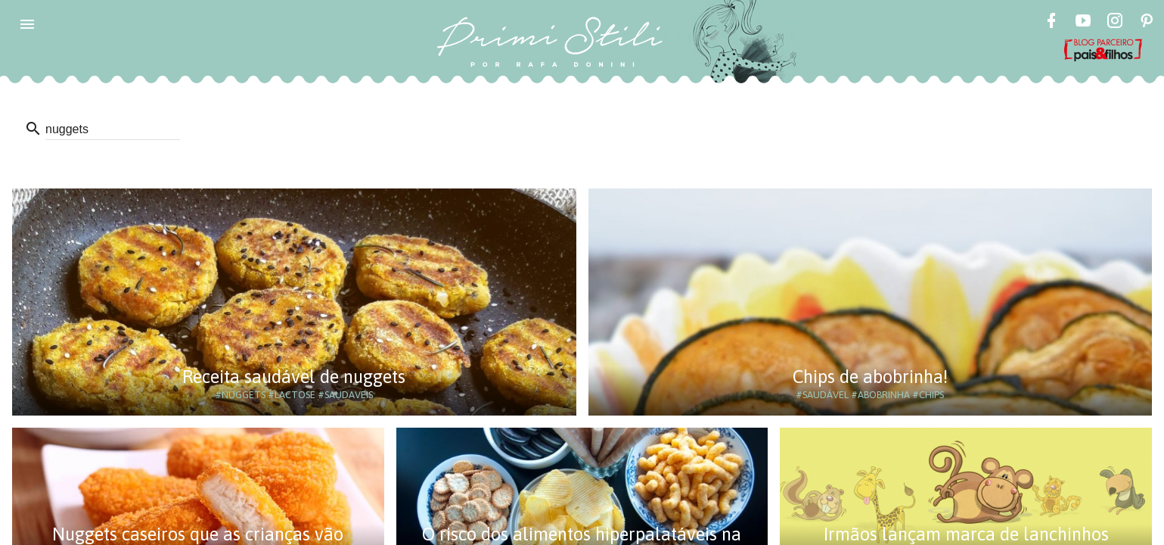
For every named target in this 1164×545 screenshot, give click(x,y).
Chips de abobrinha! (870, 376)
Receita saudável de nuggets (293, 376)
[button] (27, 24)
